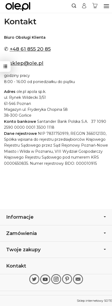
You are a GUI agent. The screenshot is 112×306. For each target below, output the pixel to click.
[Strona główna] (17, 6)
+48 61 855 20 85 (30, 49)
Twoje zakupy (56, 249)
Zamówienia (56, 233)
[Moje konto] (84, 6)
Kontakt (16, 266)
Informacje (56, 217)
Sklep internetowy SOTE (94, 301)
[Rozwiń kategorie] (106, 6)
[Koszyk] (95, 6)
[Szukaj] (74, 6)
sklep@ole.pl (26, 63)
